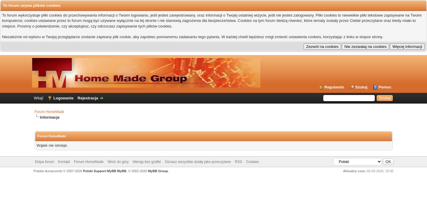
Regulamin (334, 87)
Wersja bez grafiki (147, 162)
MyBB (121, 171)
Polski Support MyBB (99, 171)
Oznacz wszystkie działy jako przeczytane (198, 162)
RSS (238, 162)
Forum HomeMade (49, 112)
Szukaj (361, 87)
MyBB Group (158, 171)
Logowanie (63, 98)
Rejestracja (88, 98)
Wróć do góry (118, 162)
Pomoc (385, 87)
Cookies (252, 162)
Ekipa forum (44, 162)
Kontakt (64, 162)
